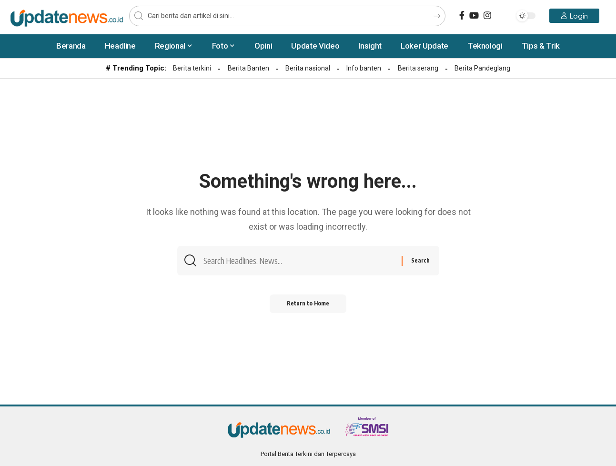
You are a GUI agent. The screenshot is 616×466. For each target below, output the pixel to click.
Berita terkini (192, 68)
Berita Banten (248, 68)
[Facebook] (462, 15)
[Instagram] (487, 15)
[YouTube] (474, 15)
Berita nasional (307, 68)
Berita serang (418, 68)
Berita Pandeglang (482, 68)
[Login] (574, 16)
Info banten (363, 68)
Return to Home (308, 305)
